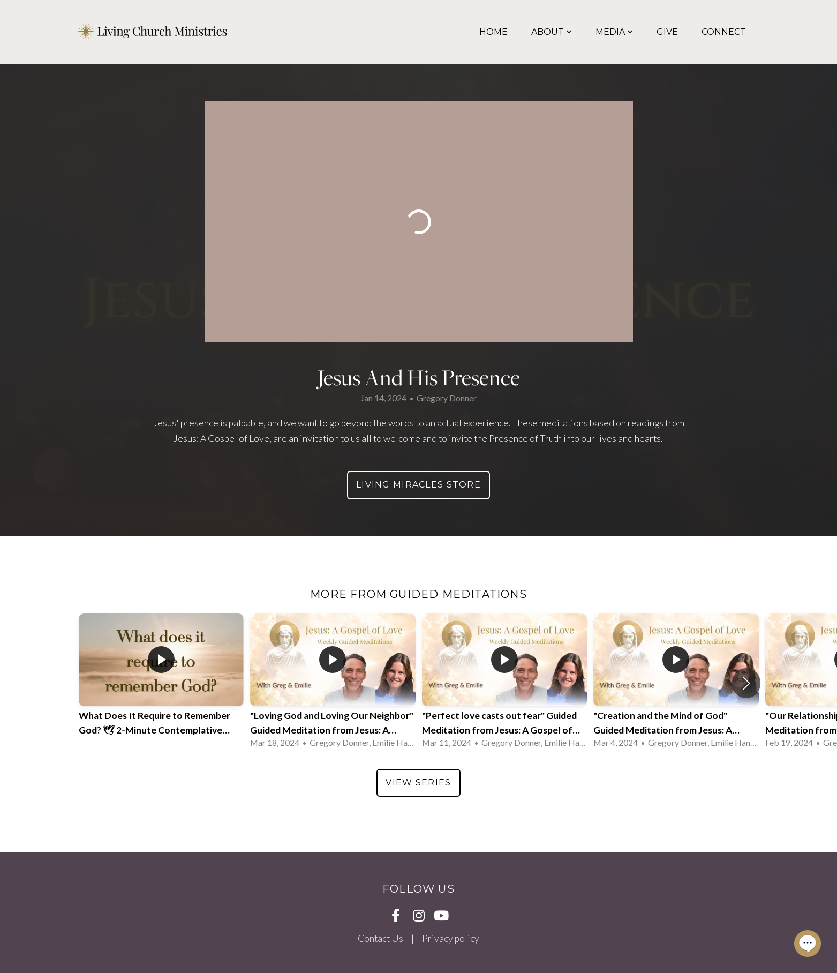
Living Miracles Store (418, 485)
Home (493, 32)
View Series (418, 782)
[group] (161, 683)
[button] (746, 683)
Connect (724, 32)
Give (667, 32)
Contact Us (380, 938)
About (551, 32)
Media (614, 32)
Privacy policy (450, 938)
